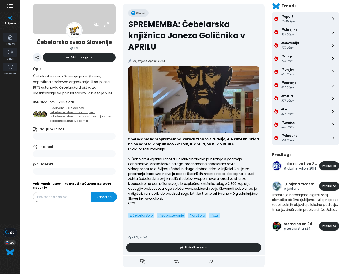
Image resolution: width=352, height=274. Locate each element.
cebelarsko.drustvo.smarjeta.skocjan (77, 116)
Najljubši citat (52, 129)
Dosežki (46, 164)
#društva (197, 215)
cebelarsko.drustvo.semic (69, 121)
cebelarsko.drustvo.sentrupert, (72, 112)
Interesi (46, 146)
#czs (214, 215)
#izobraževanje (171, 215)
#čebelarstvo (141, 215)
